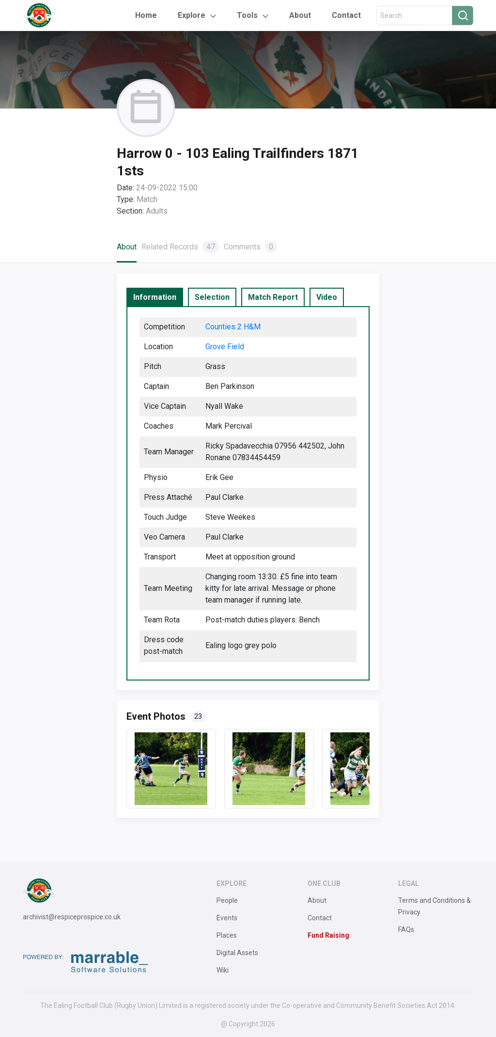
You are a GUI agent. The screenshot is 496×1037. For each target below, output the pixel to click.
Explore (191, 15)
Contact (346, 15)
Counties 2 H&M (233, 326)
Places (227, 935)
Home (146, 15)
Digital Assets (237, 953)
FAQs (406, 929)
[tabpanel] (248, 493)
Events (227, 918)
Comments (250, 246)
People (227, 900)
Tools (247, 15)
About (300, 15)
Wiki (223, 970)
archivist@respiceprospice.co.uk (72, 917)
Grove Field (224, 346)
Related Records (180, 246)
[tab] (154, 297)
